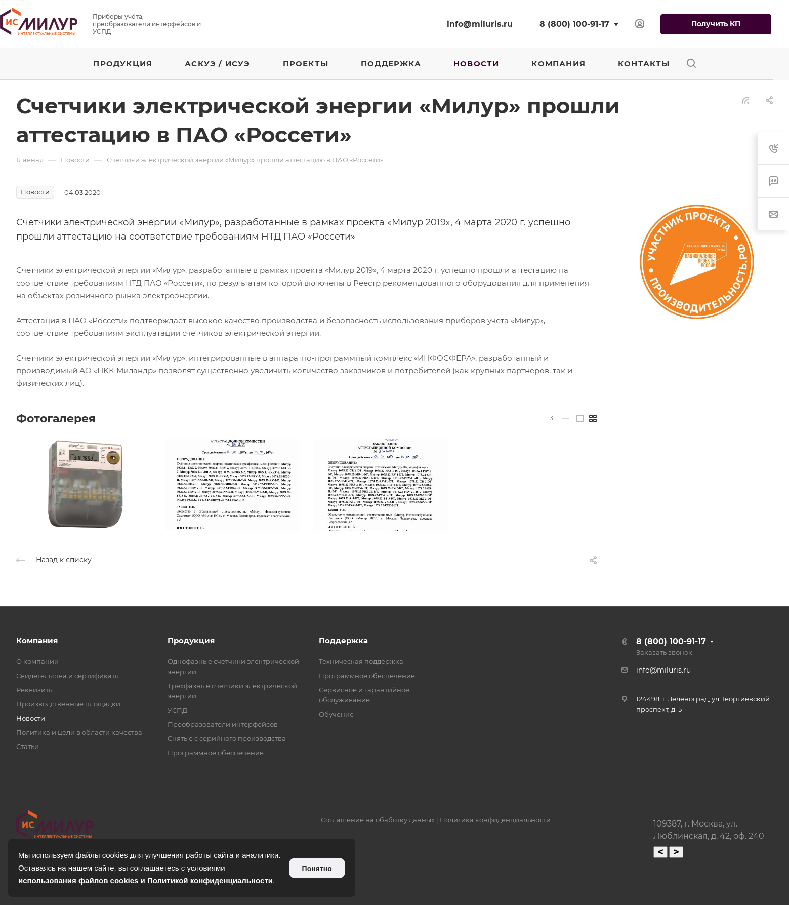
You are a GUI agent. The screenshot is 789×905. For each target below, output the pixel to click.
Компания (37, 640)
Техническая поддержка (361, 661)
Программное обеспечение (216, 753)
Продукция (191, 640)
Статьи (27, 746)
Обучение (336, 714)
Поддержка (343, 640)
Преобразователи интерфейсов (223, 724)
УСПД (177, 710)
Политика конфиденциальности (495, 820)
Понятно (317, 868)
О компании (37, 661)
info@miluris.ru (480, 24)
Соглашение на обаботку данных (378, 820)
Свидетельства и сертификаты (68, 676)
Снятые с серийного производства (227, 738)
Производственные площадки (68, 704)
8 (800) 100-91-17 (574, 24)
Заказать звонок (664, 652)
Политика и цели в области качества (79, 732)
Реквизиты (35, 690)
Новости (30, 718)
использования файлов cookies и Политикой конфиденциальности (145, 880)
